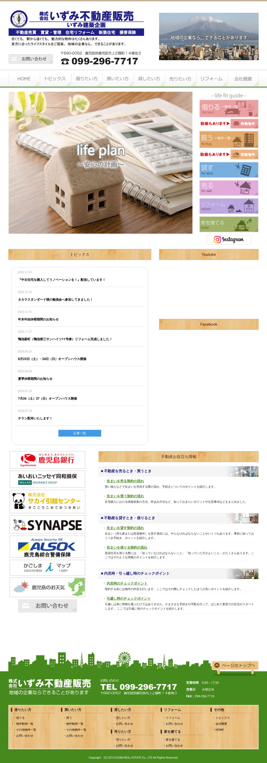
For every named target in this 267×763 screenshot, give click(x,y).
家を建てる (173, 739)
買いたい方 (118, 79)
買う (69, 717)
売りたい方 (180, 79)
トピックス (55, 79)
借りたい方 (86, 79)
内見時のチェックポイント (127, 583)
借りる (20, 717)
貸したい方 (149, 79)
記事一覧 (80, 433)
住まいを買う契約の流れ (125, 496)
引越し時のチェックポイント (129, 598)
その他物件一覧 (26, 729)
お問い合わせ (24, 735)
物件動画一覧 (24, 723)
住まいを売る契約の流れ (125, 481)
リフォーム (211, 79)
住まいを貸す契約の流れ (125, 528)
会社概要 (243, 79)
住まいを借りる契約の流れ (127, 547)
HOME (24, 79)
